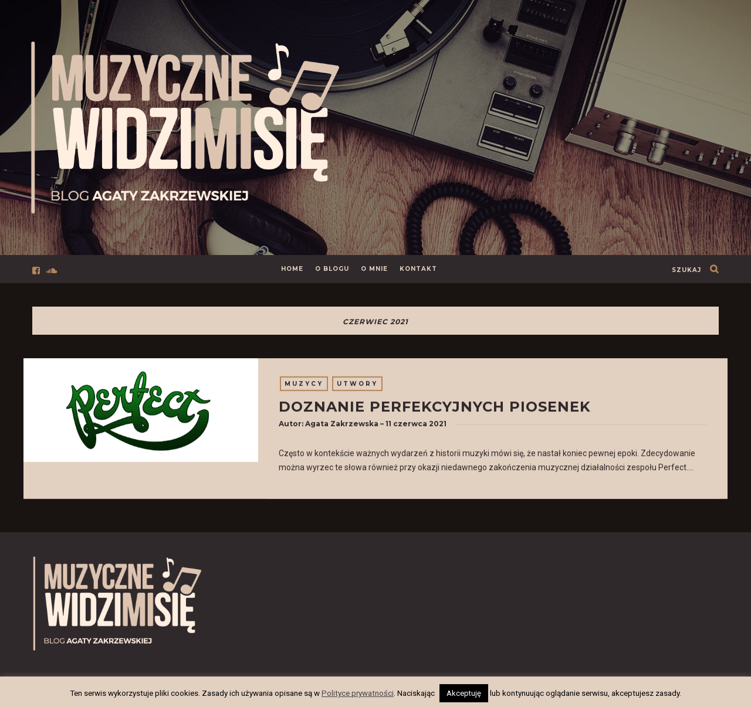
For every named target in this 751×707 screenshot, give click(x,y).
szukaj (686, 270)
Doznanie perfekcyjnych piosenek (435, 408)
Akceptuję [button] (463, 693)
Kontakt (418, 269)
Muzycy (304, 386)
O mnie (374, 269)
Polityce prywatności (358, 693)
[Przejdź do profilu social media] (38, 269)
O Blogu (332, 269)
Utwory (357, 386)
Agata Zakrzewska (341, 426)
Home (292, 269)
